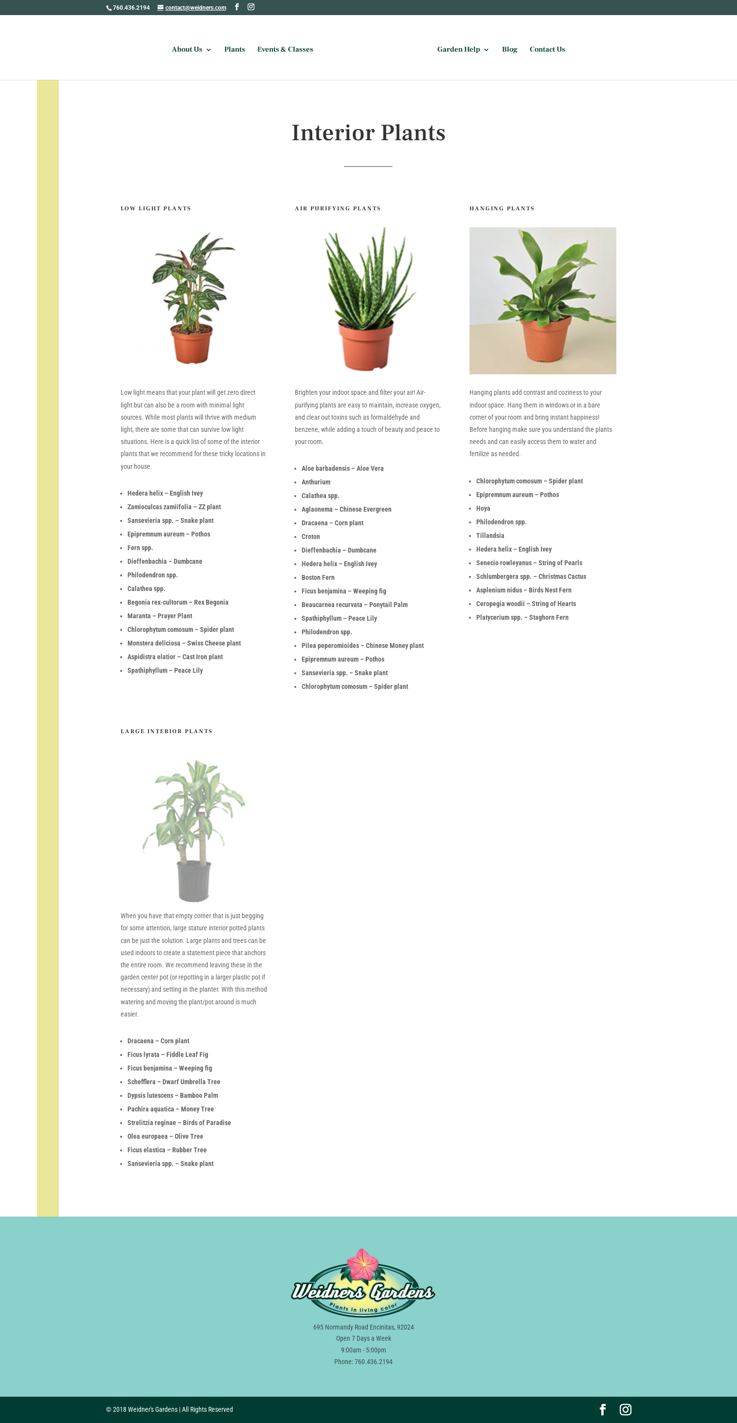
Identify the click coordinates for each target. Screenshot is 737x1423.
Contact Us (547, 50)
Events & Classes (285, 50)
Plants (234, 50)
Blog (510, 50)
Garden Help (458, 50)
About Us (187, 50)
